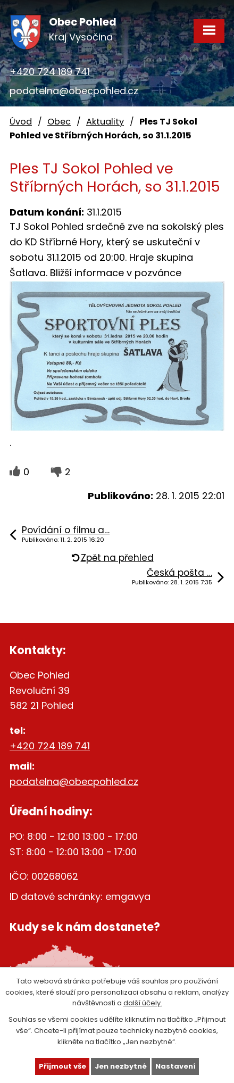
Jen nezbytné (121, 1066)
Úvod (21, 121)
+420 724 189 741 (50, 71)
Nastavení (175, 1066)
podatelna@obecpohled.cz (74, 90)
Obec (59, 121)
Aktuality (105, 121)
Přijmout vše (62, 1066)
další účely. (142, 1003)
